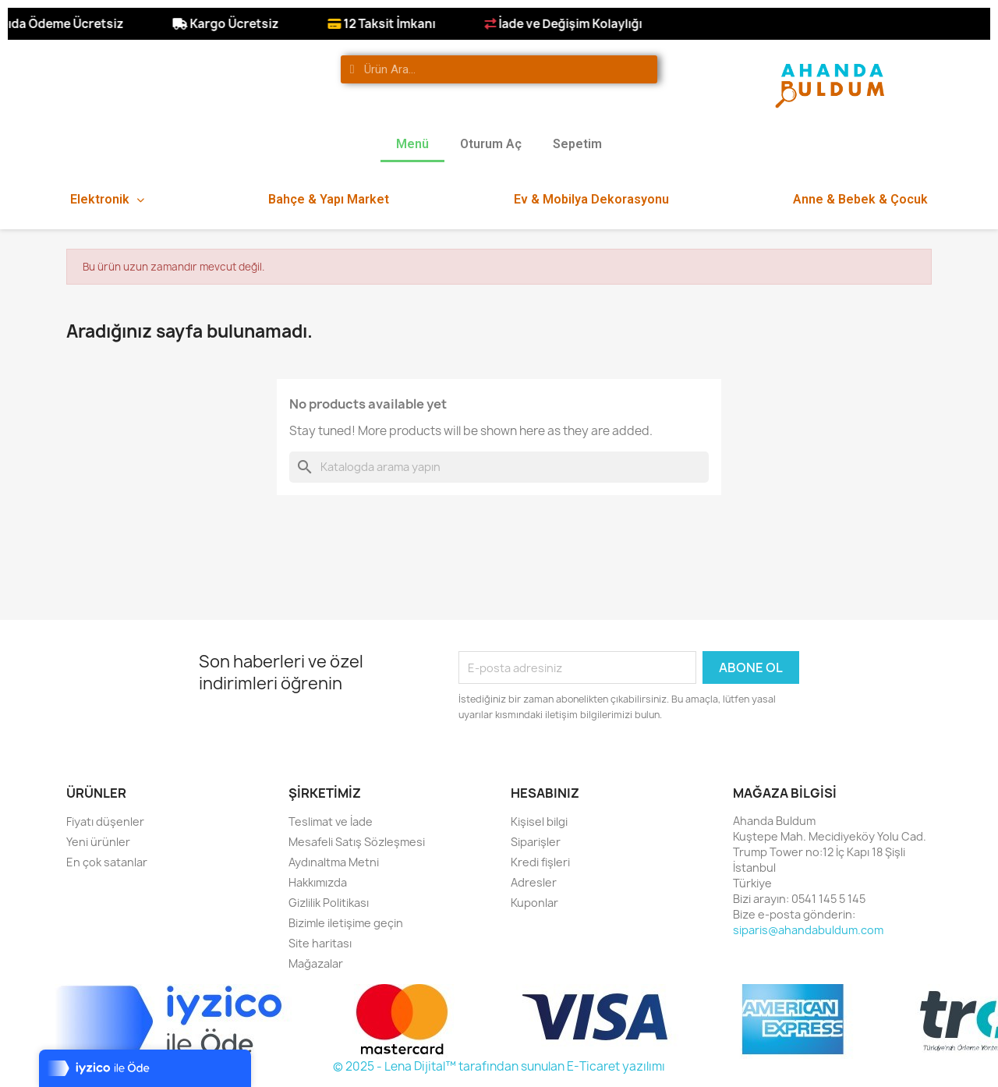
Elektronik (107, 199)
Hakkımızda (317, 882)
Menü (412, 143)
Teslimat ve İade (330, 821)
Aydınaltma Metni (333, 862)
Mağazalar (315, 963)
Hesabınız (545, 793)
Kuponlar (534, 902)
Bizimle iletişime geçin (345, 922)
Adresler (534, 882)
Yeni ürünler (98, 841)
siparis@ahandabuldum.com (808, 929)
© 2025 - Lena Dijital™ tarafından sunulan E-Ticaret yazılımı (499, 1066)
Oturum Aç (491, 143)
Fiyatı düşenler (105, 821)
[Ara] (499, 467)
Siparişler (536, 841)
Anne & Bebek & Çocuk (860, 199)
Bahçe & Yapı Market (328, 199)
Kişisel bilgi (539, 821)
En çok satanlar (106, 862)
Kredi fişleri (540, 862)
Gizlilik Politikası (328, 902)
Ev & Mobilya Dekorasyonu (591, 199)
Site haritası (320, 943)
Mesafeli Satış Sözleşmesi (356, 841)
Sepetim (577, 143)
